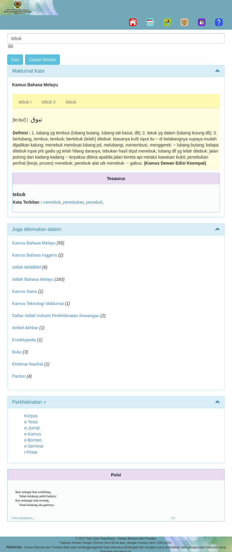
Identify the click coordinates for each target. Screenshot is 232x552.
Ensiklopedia (24, 339)
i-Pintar (30, 452)
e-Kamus (32, 434)
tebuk (71, 102)
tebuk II (49, 102)
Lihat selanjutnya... (23, 518)
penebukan (73, 202)
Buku (17, 352)
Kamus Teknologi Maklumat (38, 303)
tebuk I (25, 102)
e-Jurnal (32, 428)
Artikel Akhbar (25, 327)
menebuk (52, 202)
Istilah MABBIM (26, 267)
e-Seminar (34, 446)
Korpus (30, 415)
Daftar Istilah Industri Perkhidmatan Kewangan (55, 315)
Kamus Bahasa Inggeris (34, 255)
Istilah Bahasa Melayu (32, 279)
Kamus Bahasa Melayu (34, 243)
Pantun (18, 376)
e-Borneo (33, 440)
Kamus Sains (24, 291)
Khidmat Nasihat (27, 364)
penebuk (94, 202)
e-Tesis (30, 421)
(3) (173, 518)
